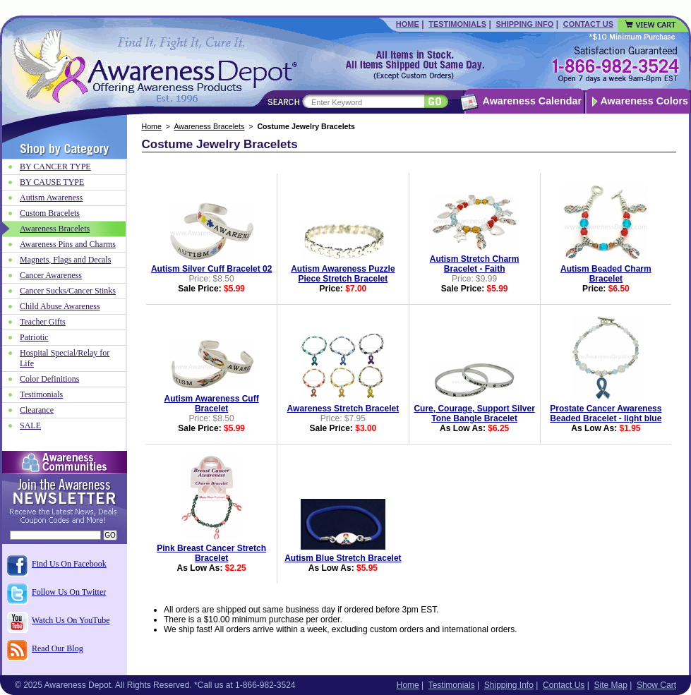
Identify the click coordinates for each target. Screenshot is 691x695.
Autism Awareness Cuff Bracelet (211, 403)
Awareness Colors (645, 101)
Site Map (610, 685)
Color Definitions (49, 379)
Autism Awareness (51, 198)
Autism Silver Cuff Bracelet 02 (211, 269)
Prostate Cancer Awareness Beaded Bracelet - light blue (605, 413)
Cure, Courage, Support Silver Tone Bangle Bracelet (474, 413)
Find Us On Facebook (69, 564)
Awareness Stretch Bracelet (343, 408)
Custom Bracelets (50, 213)
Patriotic (34, 337)
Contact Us (588, 24)
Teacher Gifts (43, 322)
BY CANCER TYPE (55, 166)
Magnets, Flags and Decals (65, 260)
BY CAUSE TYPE (52, 182)
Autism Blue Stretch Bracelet (342, 558)
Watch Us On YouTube (71, 620)
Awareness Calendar (532, 101)
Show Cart (656, 685)
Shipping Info (524, 24)
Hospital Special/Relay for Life (64, 358)
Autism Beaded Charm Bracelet (605, 274)
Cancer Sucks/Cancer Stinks (68, 291)
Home (407, 24)
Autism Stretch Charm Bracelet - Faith (474, 264)
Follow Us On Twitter (69, 592)
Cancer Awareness (51, 275)
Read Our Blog (57, 648)
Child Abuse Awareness (60, 306)
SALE (30, 425)
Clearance (37, 410)
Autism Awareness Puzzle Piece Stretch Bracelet (343, 274)
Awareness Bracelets (209, 126)
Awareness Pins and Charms (68, 244)
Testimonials (457, 24)
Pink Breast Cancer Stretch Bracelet (211, 553)
